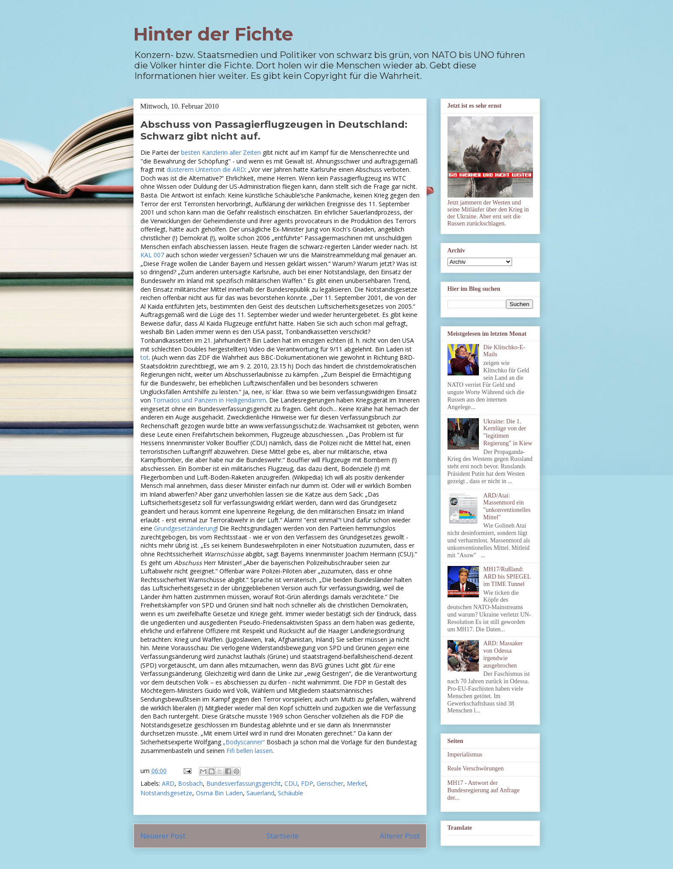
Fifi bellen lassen (249, 750)
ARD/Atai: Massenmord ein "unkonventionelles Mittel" (506, 506)
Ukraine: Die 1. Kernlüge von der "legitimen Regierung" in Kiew (507, 432)
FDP (307, 783)
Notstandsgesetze (166, 793)
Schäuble (290, 793)
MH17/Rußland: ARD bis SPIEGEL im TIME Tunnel (506, 576)
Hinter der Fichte (213, 34)
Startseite (282, 836)
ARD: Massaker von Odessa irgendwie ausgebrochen (503, 654)
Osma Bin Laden (219, 793)
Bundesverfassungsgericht (243, 783)
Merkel (356, 783)
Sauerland (260, 793)
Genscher (330, 783)
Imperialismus (465, 754)
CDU (290, 783)
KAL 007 (152, 255)
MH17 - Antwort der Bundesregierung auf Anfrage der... (484, 790)
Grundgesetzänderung (185, 528)
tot (144, 357)
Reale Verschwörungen (476, 768)
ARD (168, 783)
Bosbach (190, 783)
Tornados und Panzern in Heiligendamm (209, 400)
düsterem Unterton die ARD (206, 169)
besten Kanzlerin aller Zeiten (221, 152)
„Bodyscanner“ (244, 742)
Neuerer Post (162, 836)
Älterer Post (400, 836)
